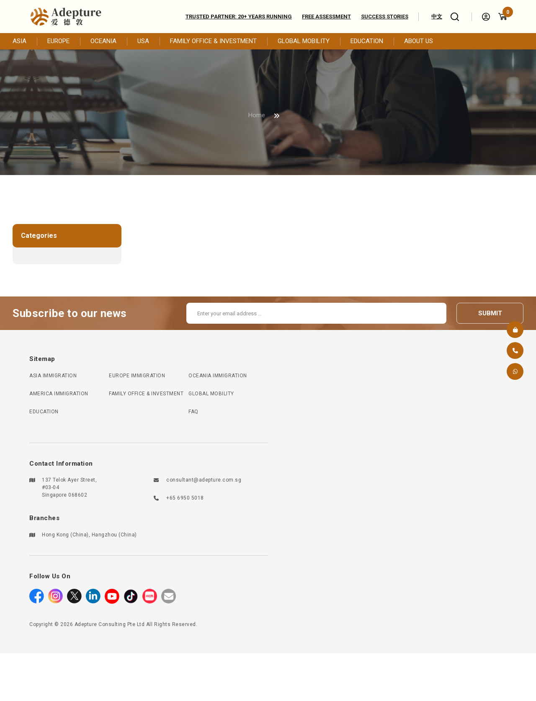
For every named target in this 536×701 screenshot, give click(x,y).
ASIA (19, 41)
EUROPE (58, 41)
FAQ (193, 412)
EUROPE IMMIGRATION (137, 376)
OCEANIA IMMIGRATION (217, 376)
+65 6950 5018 (185, 498)
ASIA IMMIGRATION (53, 376)
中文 (436, 16)
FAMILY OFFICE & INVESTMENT (213, 41)
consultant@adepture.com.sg (203, 480)
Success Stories (384, 16)
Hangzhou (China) (114, 535)
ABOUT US (418, 41)
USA (143, 41)
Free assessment (326, 16)
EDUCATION (366, 41)
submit (490, 313)
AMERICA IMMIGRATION (58, 394)
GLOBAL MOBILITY (304, 41)
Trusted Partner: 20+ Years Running (239, 16)
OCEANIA (103, 41)
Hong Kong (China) (65, 535)
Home (256, 115)
